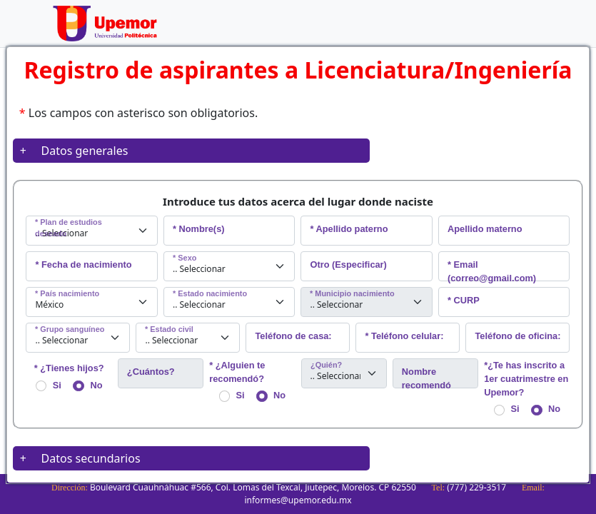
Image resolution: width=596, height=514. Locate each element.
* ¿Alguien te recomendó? (237, 372)
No (87, 386)
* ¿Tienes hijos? (69, 368)
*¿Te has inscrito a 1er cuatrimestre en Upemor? (526, 379)
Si (48, 386)
